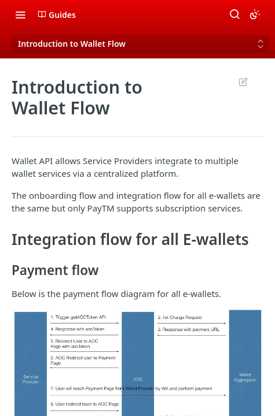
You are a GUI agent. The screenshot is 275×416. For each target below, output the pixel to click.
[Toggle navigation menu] (20, 14)
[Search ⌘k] (234, 14)
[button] (137, 384)
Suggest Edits (243, 81)
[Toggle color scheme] (254, 14)
